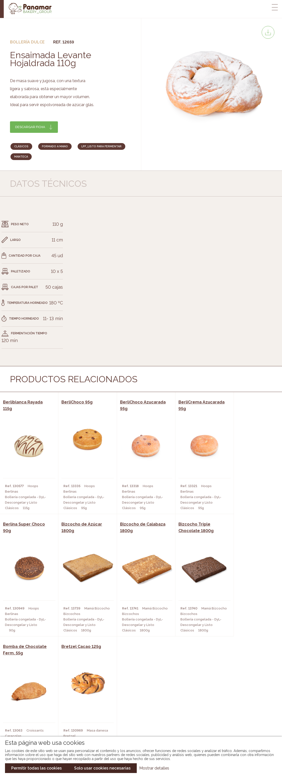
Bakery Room (31, 703)
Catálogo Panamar (138, 703)
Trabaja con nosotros (236, 691)
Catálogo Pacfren (137, 725)
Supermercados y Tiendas (82, 710)
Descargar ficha (30, 127)
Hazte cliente (32, 718)
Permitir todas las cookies (36, 768)
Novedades (130, 695)
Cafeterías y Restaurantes (83, 695)
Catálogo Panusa (136, 718)
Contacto (28, 710)
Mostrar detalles (154, 768)
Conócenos (30, 695)
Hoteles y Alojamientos (80, 718)
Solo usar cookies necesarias (102, 768)
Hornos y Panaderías (77, 703)
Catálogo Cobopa (137, 710)
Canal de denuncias (236, 722)
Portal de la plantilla (236, 707)
